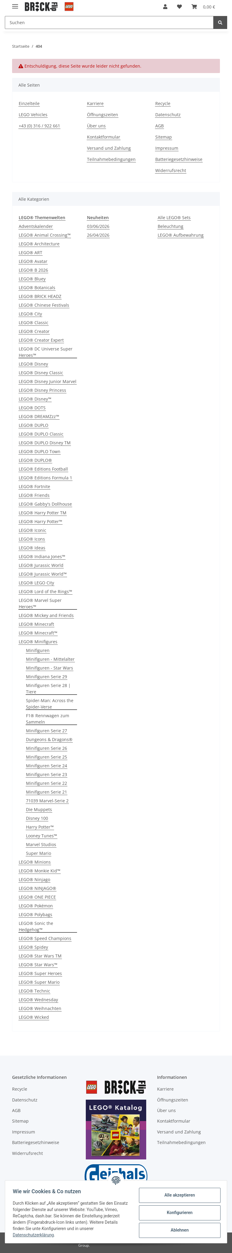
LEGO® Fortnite (34, 486)
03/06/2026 (98, 226)
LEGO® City (30, 314)
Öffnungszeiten (102, 114)
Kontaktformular (103, 137)
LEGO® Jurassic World (41, 565)
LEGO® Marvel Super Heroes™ (40, 603)
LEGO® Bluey (32, 279)
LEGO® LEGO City (36, 583)
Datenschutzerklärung (35, 1234)
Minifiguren (38, 650)
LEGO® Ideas (32, 548)
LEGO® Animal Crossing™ (45, 235)
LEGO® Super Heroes (40, 973)
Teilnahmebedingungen (111, 159)
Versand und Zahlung (109, 148)
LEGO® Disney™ (35, 399)
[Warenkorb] (203, 7)
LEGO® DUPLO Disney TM (45, 443)
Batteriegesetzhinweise (178, 159)
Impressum (166, 148)
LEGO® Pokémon (36, 906)
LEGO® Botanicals (37, 287)
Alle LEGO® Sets (174, 217)
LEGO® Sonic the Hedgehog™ (36, 926)
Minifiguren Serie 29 (46, 676)
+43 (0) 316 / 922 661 (39, 126)
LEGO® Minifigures (38, 641)
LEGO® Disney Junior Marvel (47, 381)
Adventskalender (36, 226)
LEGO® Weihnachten (40, 1008)
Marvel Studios (41, 844)
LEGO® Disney (33, 364)
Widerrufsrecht (170, 170)
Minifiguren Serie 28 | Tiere (48, 688)
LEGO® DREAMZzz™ (39, 416)
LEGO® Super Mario (39, 982)
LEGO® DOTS (32, 408)
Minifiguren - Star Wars (49, 668)
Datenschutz (168, 114)
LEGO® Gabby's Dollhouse (45, 504)
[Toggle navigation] (15, 4)
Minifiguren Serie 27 (46, 731)
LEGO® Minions (35, 862)
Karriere (95, 103)
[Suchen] (109, 22)
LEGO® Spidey (33, 947)
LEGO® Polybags (35, 914)
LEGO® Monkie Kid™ (39, 871)
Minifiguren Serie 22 (46, 783)
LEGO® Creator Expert (41, 340)
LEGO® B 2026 (33, 270)
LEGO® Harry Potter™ (40, 521)
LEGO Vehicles (33, 114)
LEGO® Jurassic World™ (43, 574)
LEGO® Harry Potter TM (42, 513)
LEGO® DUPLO (33, 425)
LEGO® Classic (33, 322)
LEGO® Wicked (34, 1017)
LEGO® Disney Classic (41, 373)
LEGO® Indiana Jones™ (42, 556)
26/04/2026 (98, 235)
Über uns (96, 126)
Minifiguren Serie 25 (46, 757)
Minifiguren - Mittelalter (50, 659)
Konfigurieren (177, 1212)
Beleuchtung (170, 226)
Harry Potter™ (40, 827)
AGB (159, 126)
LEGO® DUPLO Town (39, 451)
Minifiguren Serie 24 (46, 766)
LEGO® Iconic (32, 530)
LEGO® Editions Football (43, 469)
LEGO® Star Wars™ (38, 964)
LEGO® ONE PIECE (37, 897)
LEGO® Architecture (39, 244)
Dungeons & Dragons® (49, 739)
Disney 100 (37, 818)
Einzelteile (29, 103)
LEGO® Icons (32, 539)
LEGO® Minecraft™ (38, 633)
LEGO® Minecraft (36, 624)
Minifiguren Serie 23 (46, 774)
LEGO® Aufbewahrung (181, 235)
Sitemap (163, 137)
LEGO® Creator (34, 331)
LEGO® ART (30, 252)
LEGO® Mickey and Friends (46, 615)
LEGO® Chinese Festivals (44, 305)
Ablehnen (177, 1230)
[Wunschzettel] (179, 7)
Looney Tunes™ (41, 836)
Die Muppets (39, 809)
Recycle (162, 103)
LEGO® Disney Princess (42, 390)
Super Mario (38, 853)
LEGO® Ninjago (34, 879)
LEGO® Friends (34, 495)
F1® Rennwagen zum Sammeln (47, 719)
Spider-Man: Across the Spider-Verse (49, 704)
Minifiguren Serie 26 (46, 748)
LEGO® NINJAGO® (37, 888)
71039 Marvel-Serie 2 (47, 801)
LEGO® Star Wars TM (40, 956)
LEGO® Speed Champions (45, 938)
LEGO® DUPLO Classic (41, 434)
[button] (165, 7)
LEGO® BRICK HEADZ (40, 296)
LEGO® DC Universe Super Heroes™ (45, 352)
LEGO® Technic (34, 991)
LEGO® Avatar (33, 261)
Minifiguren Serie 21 (46, 792)
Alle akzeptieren (177, 1195)
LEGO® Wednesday (38, 999)
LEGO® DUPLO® (35, 460)
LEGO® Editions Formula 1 (45, 478)
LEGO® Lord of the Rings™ (45, 591)
